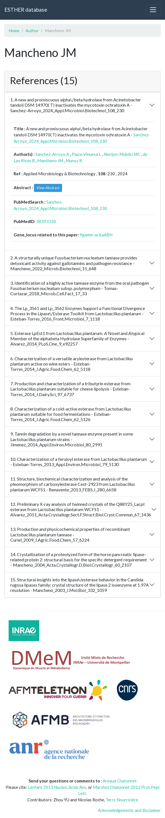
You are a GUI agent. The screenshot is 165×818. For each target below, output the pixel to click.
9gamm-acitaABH (96, 234)
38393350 (46, 221)
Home (14, 30)
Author (32, 30)
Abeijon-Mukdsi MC (122, 154)
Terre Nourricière (122, 799)
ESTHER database (25, 9)
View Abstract (48, 188)
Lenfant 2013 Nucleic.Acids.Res (57, 787)
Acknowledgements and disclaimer (129, 810)
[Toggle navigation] (153, 9)
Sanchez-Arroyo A (52, 154)
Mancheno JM (50, 160)
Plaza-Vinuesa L (86, 154)
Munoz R (74, 160)
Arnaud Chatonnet (120, 780)
